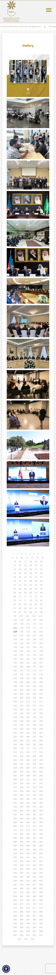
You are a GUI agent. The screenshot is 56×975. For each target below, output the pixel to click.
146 (28, 651)
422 (34, 865)
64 (20, 592)
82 (20, 604)
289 (15, 764)
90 (31, 608)
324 (15, 791)
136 (28, 643)
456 (28, 892)
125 (21, 635)
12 (32, 557)
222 (34, 709)
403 (41, 849)
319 (15, 787)
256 (28, 736)
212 (34, 701)
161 (28, 663)
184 (15, 682)
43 (36, 577)
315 (21, 783)
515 (26, 939)
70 (20, 596)
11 (27, 557)
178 (41, 674)
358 (41, 814)
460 (21, 896)
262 (34, 740)
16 (20, 561)
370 (21, 826)
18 (31, 561)
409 (15, 857)
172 (34, 670)
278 (41, 752)
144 (15, 651)
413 (41, 857)
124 (15, 635)
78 (31, 600)
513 (41, 935)
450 (21, 888)
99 (15, 616)
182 (34, 678)
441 (28, 880)
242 (34, 725)
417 (34, 861)
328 (41, 791)
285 (21, 760)
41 (25, 577)
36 (31, 573)
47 (25, 581)
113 (41, 624)
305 (21, 775)
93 (15, 612)
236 (28, 721)
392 (34, 842)
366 (28, 822)
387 (34, 838)
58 (20, 589)
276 (28, 752)
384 (15, 838)
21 (15, 565)
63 (15, 592)
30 (31, 569)
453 (41, 888)
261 (28, 740)
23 (25, 565)
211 (28, 701)
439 (15, 880)
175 (21, 674)
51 (15, 585)
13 (37, 557)
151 (28, 655)
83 (25, 604)
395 (21, 845)
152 (34, 655)
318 (41, 783)
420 (21, 865)
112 (34, 624)
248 (41, 729)
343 (41, 803)
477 (34, 908)
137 (34, 643)
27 (15, 569)
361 (28, 818)
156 (28, 659)
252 (34, 733)
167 (34, 666)
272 (34, 748)
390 (21, 842)
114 (15, 627)
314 (15, 783)
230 (21, 717)
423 (41, 865)
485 (21, 916)
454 (15, 892)
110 (21, 624)
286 (28, 760)
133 (41, 639)
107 (34, 620)
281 (28, 756)
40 (20, 577)
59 (25, 589)
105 (21, 620)
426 (28, 869)
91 (36, 608)
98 (41, 612)
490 (21, 919)
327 (34, 791)
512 (34, 935)
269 (15, 748)
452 (34, 888)
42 (31, 577)
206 (28, 698)
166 (28, 666)
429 (15, 873)
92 (41, 608)
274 (15, 752)
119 (15, 631)
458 (41, 892)
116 (28, 627)
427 (34, 869)
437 (34, 877)
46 (20, 581)
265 (21, 744)
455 (21, 892)
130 (21, 639)
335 (21, 799)
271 (28, 748)
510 (21, 935)
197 (34, 690)
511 (28, 935)
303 (41, 772)
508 (41, 931)
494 (15, 923)
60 (31, 589)
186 (28, 682)
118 (41, 627)
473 (41, 904)
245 (21, 729)
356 (28, 814)
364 (15, 822)
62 (41, 589)
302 (34, 772)
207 (34, 698)
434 (15, 877)
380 (21, 834)
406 (28, 853)
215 (21, 705)
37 (36, 573)
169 (15, 670)
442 (34, 880)
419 (15, 865)
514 (19, 939)
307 (34, 775)
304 (15, 775)
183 (41, 678)
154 (15, 659)
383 (41, 834)
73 (36, 596)
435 (21, 877)
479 (15, 912)
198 (41, 690)
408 (41, 853)
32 (41, 569)
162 (34, 663)
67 (36, 592)
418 (41, 861)
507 (34, 931)
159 (15, 663)
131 (28, 639)
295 (21, 768)
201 (28, 694)
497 (34, 923)
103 (40, 616)
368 (41, 822)
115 (21, 627)
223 (41, 709)
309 (15, 779)
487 (34, 916)
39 (15, 577)
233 (41, 717)
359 (15, 818)
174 (15, 674)
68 (41, 592)
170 (21, 670)
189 (15, 686)
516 (32, 939)
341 (28, 803)
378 (41, 830)
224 (15, 713)
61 (36, 589)
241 (28, 725)
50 (41, 581)
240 (21, 725)
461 (28, 896)
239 (15, 725)
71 (25, 596)
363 (41, 818)
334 (15, 799)
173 (41, 670)
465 (21, 900)
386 (28, 838)
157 (34, 659)
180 (21, 678)
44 (41, 577)
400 (21, 849)
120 (21, 631)
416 (28, 861)
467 (34, 900)
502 (34, 927)
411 (28, 857)
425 (21, 869)
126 (28, 635)
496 (28, 923)
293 (41, 764)
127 (34, 635)
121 (28, 631)
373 (41, 826)
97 (36, 612)
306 (28, 775)
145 (21, 651)
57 (15, 589)
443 (41, 880)
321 (28, 787)
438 (41, 877)
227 (34, 713)
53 (25, 585)
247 (34, 729)
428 (41, 869)
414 (15, 861)
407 (34, 853)
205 (21, 698)
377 (34, 830)
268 (41, 744)
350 (21, 810)
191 (28, 686)
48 (31, 581)
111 (28, 624)
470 (21, 904)
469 (15, 904)
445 (21, 884)
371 (28, 826)
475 (21, 908)
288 (41, 760)
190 (21, 686)
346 (28, 807)
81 (15, 604)
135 (21, 643)
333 (41, 795)
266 (28, 744)
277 (34, 752)
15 (15, 561)
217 (34, 705)
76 (20, 600)
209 (15, 701)
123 (41, 631)
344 (15, 807)
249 (15, 733)
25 (36, 565)
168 (41, 666)
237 (34, 721)
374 (15, 830)
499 (15, 927)
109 (15, 624)
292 (34, 764)
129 (15, 639)
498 (41, 923)
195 (21, 690)
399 (15, 849)
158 (41, 659)
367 (34, 822)
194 (15, 690)
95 (25, 612)
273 (41, 748)
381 (28, 834)
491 (28, 919)
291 (28, 764)
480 (21, 912)
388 (41, 838)
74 (41, 596)
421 (28, 865)
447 (34, 884)
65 (25, 592)
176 (28, 674)
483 (41, 912)
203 (41, 694)
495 (21, 923)
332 (34, 795)
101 (27, 616)
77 (25, 600)
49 (36, 581)
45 (15, 581)
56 (41, 585)
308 (41, 775)
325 (21, 791)
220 (21, 709)
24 (31, 565)
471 (28, 904)
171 (28, 670)
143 (41, 647)
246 (28, 729)
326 (28, 791)
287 (34, 760)
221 (28, 709)
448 (41, 884)
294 (15, 768)
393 (41, 842)
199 (15, 694)
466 (28, 900)
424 (15, 869)
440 (21, 880)
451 (28, 888)
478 (41, 908)
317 (34, 783)
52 (20, 585)
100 (21, 616)
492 (34, 919)
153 (41, 655)
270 (21, 748)
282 (34, 756)
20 (41, 561)
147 (34, 651)
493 (41, 919)
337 (34, 799)
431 (28, 873)
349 (15, 810)
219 (15, 709)
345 (21, 807)
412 (34, 857)
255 (21, 736)
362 (34, 818)
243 (41, 725)
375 (21, 830)
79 (36, 600)
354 (15, 814)
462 (34, 896)
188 (41, 682)
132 (34, 639)
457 (34, 892)
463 (41, 896)
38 (41, 573)
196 (28, 690)
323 (41, 787)
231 (28, 717)
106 (28, 620)
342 (34, 803)
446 (28, 884)
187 (34, 682)
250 (21, 733)
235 (21, 721)
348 (41, 807)
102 (34, 616)
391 (28, 842)
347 (34, 807)
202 (34, 694)
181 (28, 678)
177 (34, 674)
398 (41, 845)
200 (21, 694)
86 (41, 604)
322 (34, 787)
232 (34, 717)
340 (21, 803)
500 (21, 927)
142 (34, 647)
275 (21, 752)
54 (31, 585)
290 (21, 764)
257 (34, 736)
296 (28, 768)
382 (34, 834)
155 (21, 659)
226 (28, 713)
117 (34, 627)
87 (15, 608)
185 (21, 682)
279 (15, 756)
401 (28, 849)
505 (21, 931)
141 (28, 647)
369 (15, 826)
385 (21, 838)
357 (34, 814)
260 (21, 740)
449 (15, 888)
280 (21, 756)
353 (41, 810)
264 (15, 744)
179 (15, 678)
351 (28, 810)
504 (15, 931)
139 (15, 647)
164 (15, 666)
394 (15, 845)
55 (36, 585)
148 (41, 651)
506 (28, 931)
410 (21, 857)
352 (34, 810)
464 (15, 900)
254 (15, 736)
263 (41, 740)
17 (25, 561)
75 (15, 600)
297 (34, 768)
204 (15, 698)
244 (15, 729)
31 (36, 569)
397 (34, 845)
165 (21, 666)
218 (41, 705)
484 (15, 916)
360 (21, 818)
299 (15, 772)
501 (28, 927)
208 (41, 698)
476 (28, 908)
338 (41, 799)
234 (15, 721)
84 (31, 604)
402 (34, 849)
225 (21, 713)
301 (28, 772)
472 (34, 904)
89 (25, 608)
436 (28, 877)
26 (41, 565)
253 (41, 733)
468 (41, 900)
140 (21, 647)
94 (20, 612)
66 (31, 592)
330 (21, 795)
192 (34, 686)
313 (41, 779)
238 (41, 721)
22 (20, 565)
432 (34, 873)
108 (41, 620)
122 (34, 631)
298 (41, 768)
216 (28, 705)
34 (20, 573)
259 (15, 740)
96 (31, 612)
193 (41, 686)
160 (21, 663)
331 (28, 795)
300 (21, 772)
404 (15, 853)
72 (31, 596)
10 (21, 557)
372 (34, 826)
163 (41, 663)
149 (15, 655)
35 (25, 573)
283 (41, 756)
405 (21, 853)
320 (21, 787)
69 (15, 596)
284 (15, 760)
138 (41, 643)
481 (28, 912)
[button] (6, 969)
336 (28, 799)
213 (41, 701)
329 (15, 795)
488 (41, 916)
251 (28, 733)
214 (15, 705)
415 (21, 861)
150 (21, 655)
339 (15, 803)
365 (21, 822)
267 (34, 744)
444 (15, 884)
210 (21, 701)
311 (28, 779)
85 (36, 604)
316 (28, 783)
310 (21, 779)
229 (15, 717)
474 (15, 908)
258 (41, 736)
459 (15, 896)
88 (20, 608)
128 (41, 635)
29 (25, 569)
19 (36, 561)
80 (41, 600)
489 (15, 919)
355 (21, 814)
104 (15, 620)
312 (34, 779)
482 (34, 912)
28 (20, 569)
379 (15, 834)
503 (41, 927)
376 (28, 830)
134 (15, 643)
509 (15, 935)
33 (15, 573)
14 (43, 557)
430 (21, 873)
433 (41, 873)
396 (28, 845)
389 (15, 842)
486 (28, 916)
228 (41, 713)
